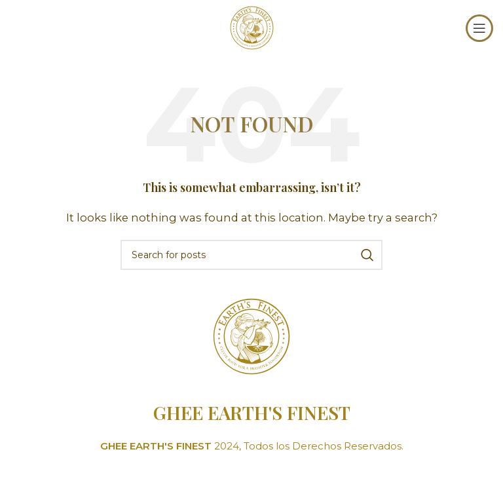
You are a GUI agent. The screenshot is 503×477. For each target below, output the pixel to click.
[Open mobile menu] (479, 28)
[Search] (251, 255)
